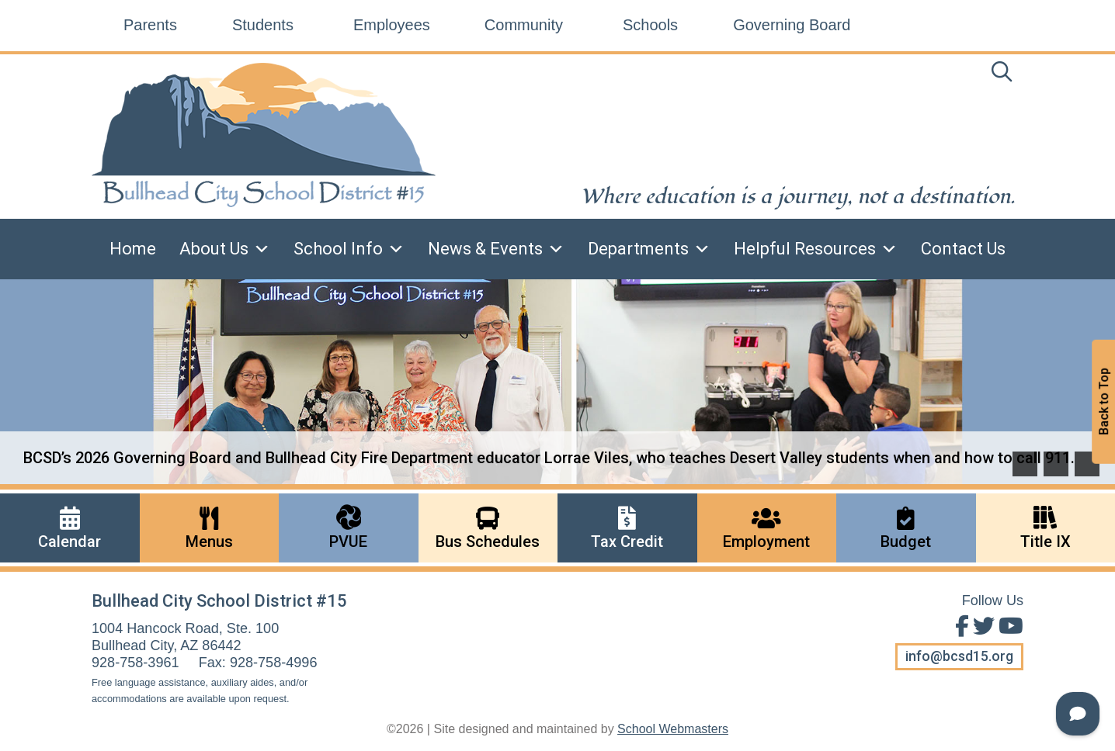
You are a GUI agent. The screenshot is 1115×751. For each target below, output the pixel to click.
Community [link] (524, 24)
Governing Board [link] (791, 24)
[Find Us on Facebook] (960, 626)
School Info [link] (349, 249)
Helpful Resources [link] (816, 249)
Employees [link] (391, 24)
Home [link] (132, 248)
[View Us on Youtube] (1009, 626)
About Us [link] (224, 249)
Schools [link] (650, 24)
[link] (1002, 74)
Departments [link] (649, 249)
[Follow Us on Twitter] (982, 626)
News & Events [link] (496, 249)
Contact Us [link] (963, 248)
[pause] (1087, 464)
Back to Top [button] (1103, 402)
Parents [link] (150, 24)
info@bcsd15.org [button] (959, 656)
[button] (1025, 464)
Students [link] (263, 24)
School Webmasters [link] (672, 728)
